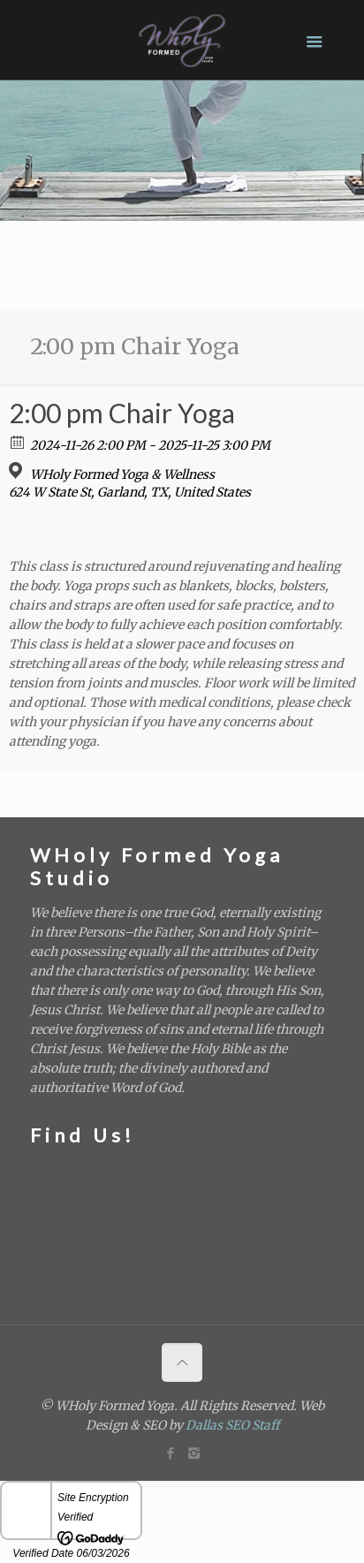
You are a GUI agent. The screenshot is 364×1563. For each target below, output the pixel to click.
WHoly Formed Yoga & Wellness (122, 474)
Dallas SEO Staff (232, 1425)
